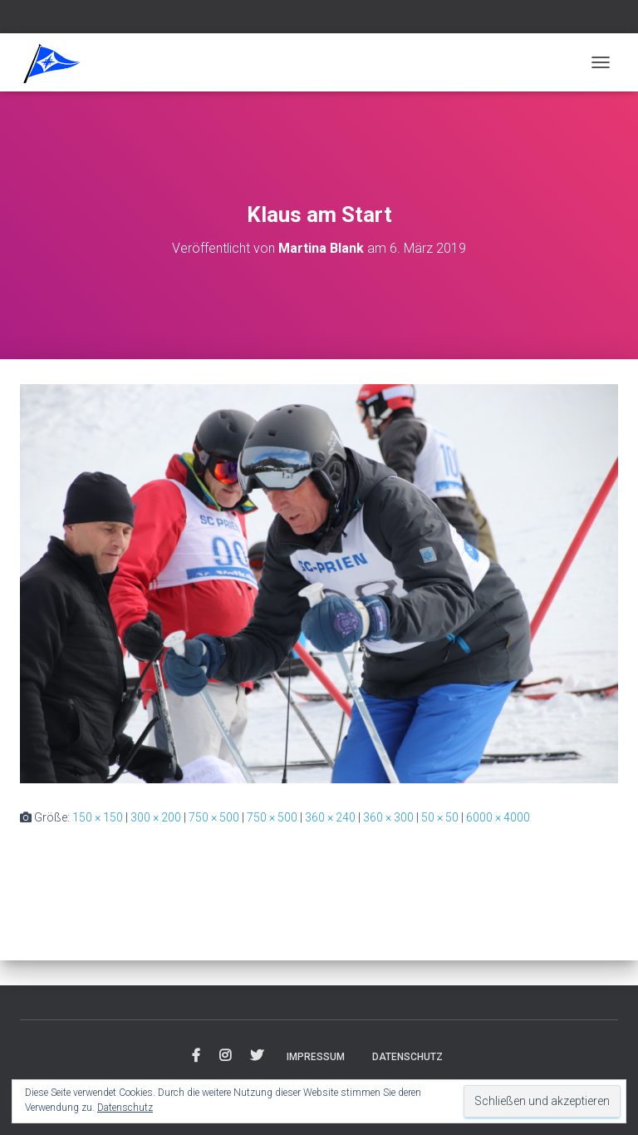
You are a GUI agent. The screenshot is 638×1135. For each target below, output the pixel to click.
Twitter (257, 1056)
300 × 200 (155, 817)
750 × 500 (214, 817)
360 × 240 (330, 817)
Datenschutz (407, 1057)
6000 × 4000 (498, 817)
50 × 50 (440, 817)
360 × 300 (388, 817)
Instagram (225, 1056)
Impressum (316, 1057)
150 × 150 (97, 817)
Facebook (196, 1056)
